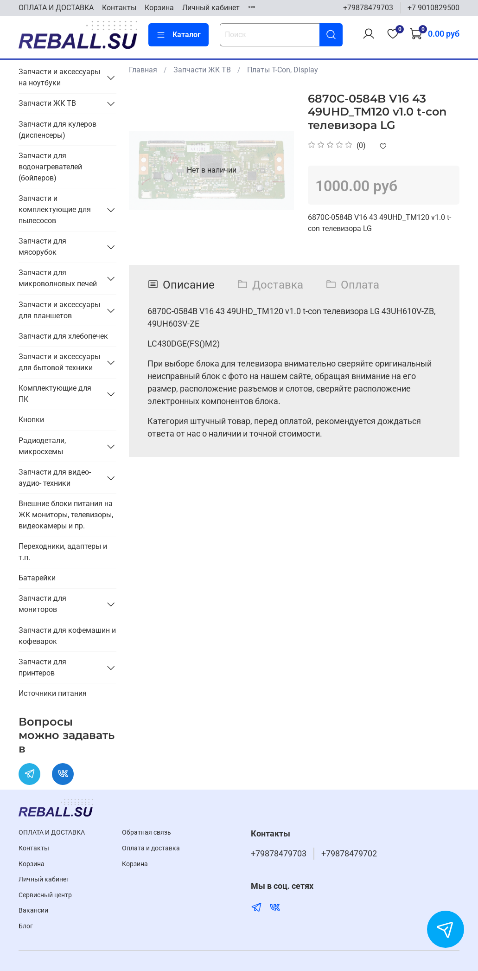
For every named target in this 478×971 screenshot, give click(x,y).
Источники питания (53, 693)
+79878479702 (349, 853)
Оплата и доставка (151, 848)
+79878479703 (368, 7)
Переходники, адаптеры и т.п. (63, 552)
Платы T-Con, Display (282, 69)
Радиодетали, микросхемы (42, 446)
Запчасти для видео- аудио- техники (55, 478)
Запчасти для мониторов (42, 604)
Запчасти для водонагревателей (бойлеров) (50, 166)
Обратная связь (146, 832)
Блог (26, 926)
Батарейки (37, 577)
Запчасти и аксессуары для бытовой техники (59, 362)
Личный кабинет (211, 7)
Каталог (178, 34)
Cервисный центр (45, 895)
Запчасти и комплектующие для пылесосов (55, 209)
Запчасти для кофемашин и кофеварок (67, 636)
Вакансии (33, 910)
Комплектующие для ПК (55, 394)
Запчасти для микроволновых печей (58, 278)
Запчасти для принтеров (42, 667)
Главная (143, 69)
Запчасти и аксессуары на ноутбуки (59, 77)
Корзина (159, 7)
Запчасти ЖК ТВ (202, 69)
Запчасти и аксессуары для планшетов (59, 310)
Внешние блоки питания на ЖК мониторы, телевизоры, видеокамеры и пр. (66, 514)
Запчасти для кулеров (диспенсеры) (57, 130)
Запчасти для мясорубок (42, 247)
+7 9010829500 (433, 7)
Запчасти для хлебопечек (63, 336)
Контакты (119, 7)
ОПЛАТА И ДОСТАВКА (56, 7)
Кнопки (31, 419)
